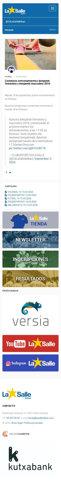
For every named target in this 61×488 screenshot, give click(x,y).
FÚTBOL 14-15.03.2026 (18, 198)
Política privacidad (33, 423)
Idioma (53, 29)
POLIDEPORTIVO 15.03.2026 (21, 195)
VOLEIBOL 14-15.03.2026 (19, 192)
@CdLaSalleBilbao (15, 21)
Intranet (9, 30)
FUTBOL (8, 77)
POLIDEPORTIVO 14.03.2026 (21, 201)
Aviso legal (17, 423)
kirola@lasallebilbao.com (41, 418)
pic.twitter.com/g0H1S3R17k (27, 148)
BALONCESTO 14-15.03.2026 (21, 205)
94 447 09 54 (13, 418)
